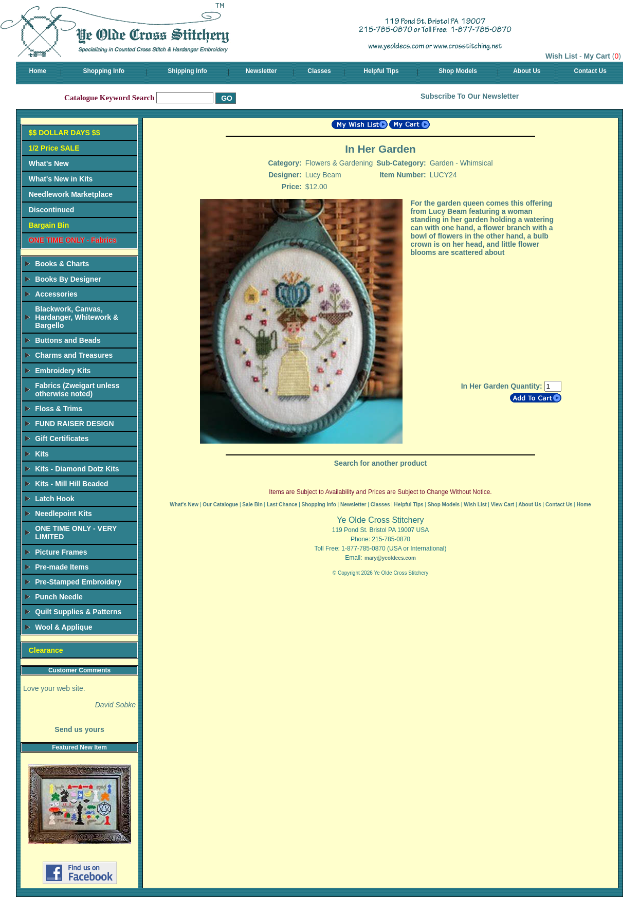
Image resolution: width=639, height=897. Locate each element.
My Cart (597, 56)
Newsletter (261, 71)
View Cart (502, 504)
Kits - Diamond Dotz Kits (77, 469)
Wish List (561, 56)
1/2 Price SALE (54, 148)
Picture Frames (61, 552)
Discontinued (52, 210)
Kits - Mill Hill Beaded (71, 484)
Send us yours (79, 729)
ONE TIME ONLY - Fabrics (73, 240)
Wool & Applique (63, 627)
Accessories (56, 294)
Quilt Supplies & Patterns (78, 612)
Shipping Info (187, 71)
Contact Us (590, 71)
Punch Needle (59, 597)
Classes (319, 71)
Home (37, 71)
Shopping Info (103, 71)
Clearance (46, 650)
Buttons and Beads (68, 340)
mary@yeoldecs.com (390, 558)
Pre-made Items (61, 567)
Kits (41, 454)
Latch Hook (54, 499)
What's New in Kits (61, 179)
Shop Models (458, 71)
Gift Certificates (61, 438)
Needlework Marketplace (71, 194)
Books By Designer (68, 279)
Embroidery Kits (62, 371)
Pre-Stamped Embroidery (78, 582)
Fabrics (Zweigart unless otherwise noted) (77, 389)
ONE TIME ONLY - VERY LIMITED (76, 532)
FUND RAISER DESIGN (74, 423)
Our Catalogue (220, 504)
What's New (49, 163)
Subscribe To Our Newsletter (470, 96)
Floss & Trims (58, 409)
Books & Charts (62, 264)
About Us (526, 71)
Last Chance (282, 504)
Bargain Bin (49, 225)
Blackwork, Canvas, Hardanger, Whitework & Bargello (76, 317)
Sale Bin (252, 504)
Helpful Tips (380, 71)
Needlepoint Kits (63, 513)
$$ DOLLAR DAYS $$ (64, 133)
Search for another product (380, 463)
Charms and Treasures (74, 355)
